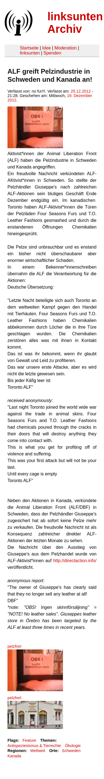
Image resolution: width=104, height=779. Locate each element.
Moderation (65, 48)
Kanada (14, 756)
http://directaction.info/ (75, 560)
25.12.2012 (81, 91)
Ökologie (73, 745)
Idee (46, 48)
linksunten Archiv (75, 22)
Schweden (71, 750)
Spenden (52, 53)
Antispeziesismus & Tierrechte (34, 745)
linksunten (30, 53)
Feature (29, 740)
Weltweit (37, 750)
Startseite (29, 48)
